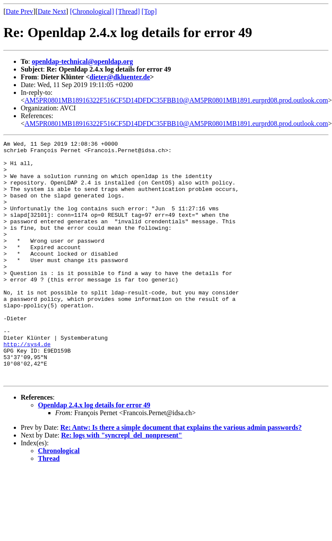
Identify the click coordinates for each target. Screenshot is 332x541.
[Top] (149, 11)
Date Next (52, 11)
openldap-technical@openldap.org (82, 61)
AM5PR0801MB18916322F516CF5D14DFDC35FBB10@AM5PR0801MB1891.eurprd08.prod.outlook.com (176, 100)
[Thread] (128, 11)
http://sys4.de (26, 385)
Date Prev (19, 11)
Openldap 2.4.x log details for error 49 (94, 453)
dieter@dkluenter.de (120, 77)
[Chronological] (92, 11)
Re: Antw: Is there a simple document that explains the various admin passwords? (181, 475)
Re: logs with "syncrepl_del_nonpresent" (121, 483)
